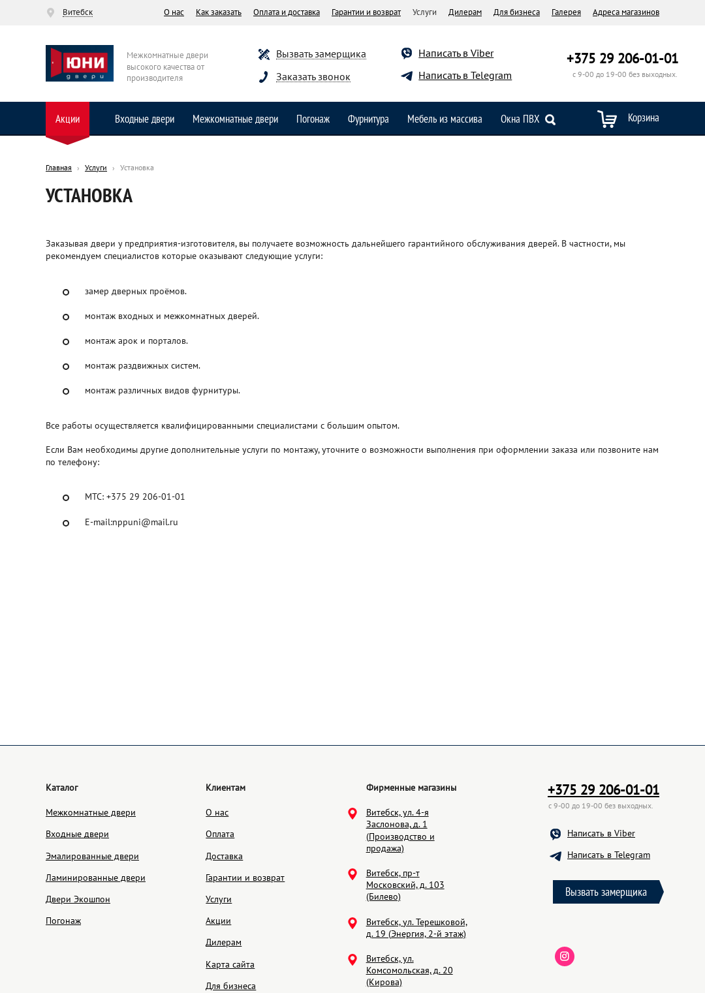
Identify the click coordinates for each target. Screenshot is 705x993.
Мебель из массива (444, 119)
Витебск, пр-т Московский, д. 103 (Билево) (405, 946)
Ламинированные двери (96, 939)
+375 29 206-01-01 (622, 58)
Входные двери (144, 119)
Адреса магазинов (626, 12)
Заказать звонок (313, 76)
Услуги (219, 961)
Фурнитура (368, 119)
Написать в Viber (456, 52)
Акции (67, 119)
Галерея (566, 12)
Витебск (78, 12)
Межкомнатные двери (235, 119)
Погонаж (313, 119)
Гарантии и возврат (366, 12)
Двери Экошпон (78, 961)
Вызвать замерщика (321, 53)
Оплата (220, 896)
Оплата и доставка (286, 12)
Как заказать (219, 12)
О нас (174, 12)
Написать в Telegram (465, 75)
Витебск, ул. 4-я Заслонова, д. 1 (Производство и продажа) (400, 892)
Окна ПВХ (520, 119)
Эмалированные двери (92, 918)
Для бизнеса (517, 12)
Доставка (224, 918)
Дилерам (465, 12)
